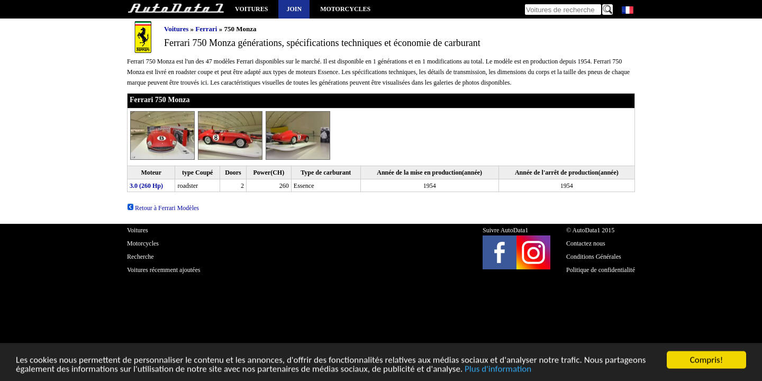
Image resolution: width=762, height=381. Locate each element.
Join (294, 9)
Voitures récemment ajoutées (163, 270)
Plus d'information (498, 370)
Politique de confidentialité (600, 270)
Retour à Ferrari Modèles (163, 208)
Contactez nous (585, 243)
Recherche (140, 256)
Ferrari (206, 29)
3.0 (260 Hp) (146, 185)
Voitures (251, 9)
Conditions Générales (593, 256)
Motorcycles (345, 9)
